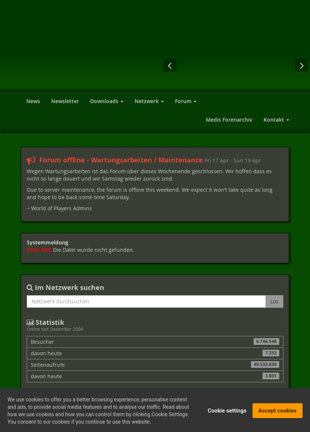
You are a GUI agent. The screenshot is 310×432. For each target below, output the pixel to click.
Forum (186, 101)
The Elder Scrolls (250, 64)
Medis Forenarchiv (229, 119)
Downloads (106, 101)
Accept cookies (277, 412)
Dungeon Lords (221, 64)
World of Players (93, 52)
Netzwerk (149, 101)
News (33, 101)
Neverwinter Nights (280, 64)
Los (274, 301)
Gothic (191, 64)
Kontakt (276, 119)
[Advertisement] (240, 25)
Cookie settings (227, 412)
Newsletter (65, 101)
